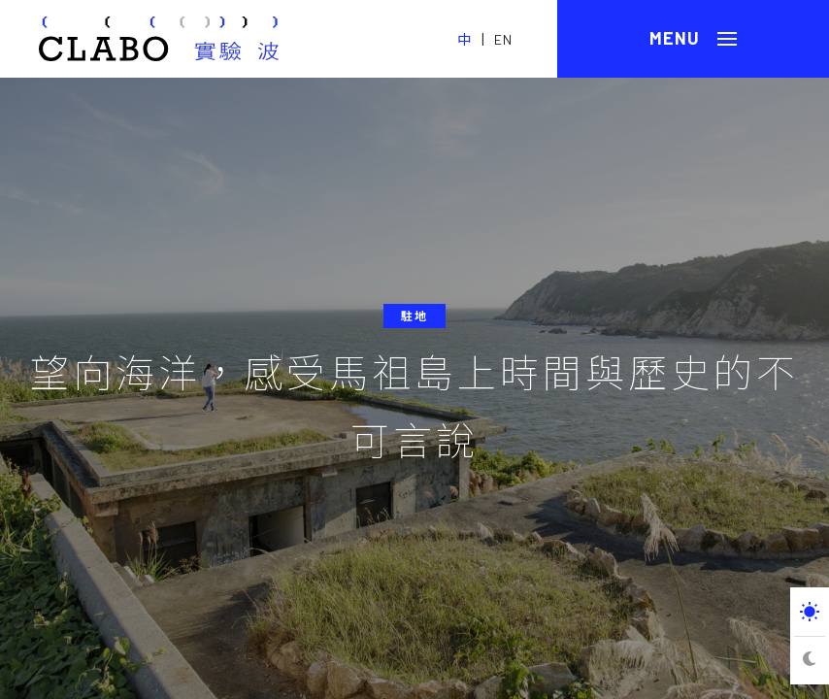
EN (503, 39)
